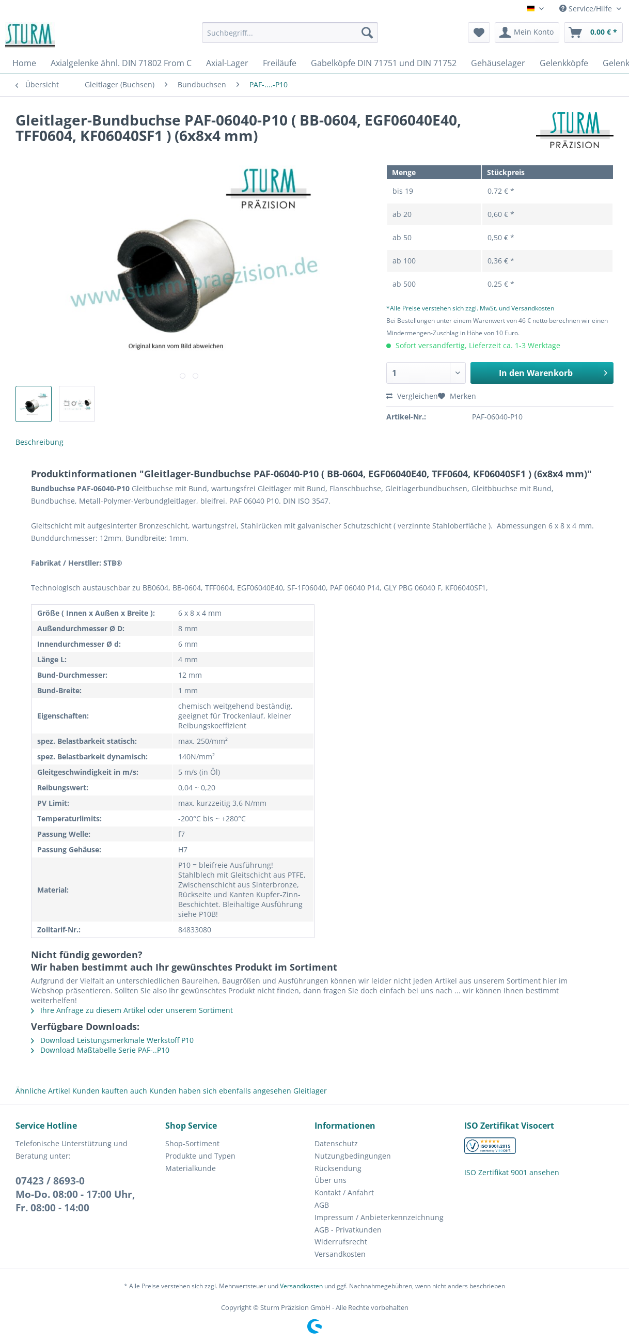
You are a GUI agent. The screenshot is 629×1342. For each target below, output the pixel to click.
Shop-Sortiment (192, 1143)
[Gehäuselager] (498, 63)
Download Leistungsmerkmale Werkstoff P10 (112, 1040)
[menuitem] (290, 37)
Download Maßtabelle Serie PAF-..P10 (100, 1050)
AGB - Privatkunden (348, 1230)
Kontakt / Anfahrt (344, 1192)
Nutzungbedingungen (352, 1156)
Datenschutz (336, 1143)
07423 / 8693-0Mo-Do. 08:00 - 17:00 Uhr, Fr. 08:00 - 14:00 (75, 1194)
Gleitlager (310, 1091)
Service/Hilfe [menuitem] (586, 8)
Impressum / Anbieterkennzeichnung (379, 1217)
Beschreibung (39, 442)
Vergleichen (412, 396)
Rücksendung (337, 1168)
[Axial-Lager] (227, 63)
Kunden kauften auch (109, 1091)
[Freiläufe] (280, 63)
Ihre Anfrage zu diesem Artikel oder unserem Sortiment (132, 1010)
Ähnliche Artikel (42, 1091)
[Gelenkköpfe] (563, 63)
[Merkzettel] (479, 32)
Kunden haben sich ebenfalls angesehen (220, 1091)
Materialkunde (190, 1168)
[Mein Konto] (527, 32)
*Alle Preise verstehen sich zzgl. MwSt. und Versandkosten (470, 308)
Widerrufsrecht (340, 1241)
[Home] (24, 63)
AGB (321, 1205)
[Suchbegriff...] (290, 32)
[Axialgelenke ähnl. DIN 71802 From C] (121, 63)
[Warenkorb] (593, 32)
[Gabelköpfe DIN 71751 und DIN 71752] (384, 63)
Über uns (330, 1180)
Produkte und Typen (200, 1156)
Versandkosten (340, 1254)
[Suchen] (367, 32)
